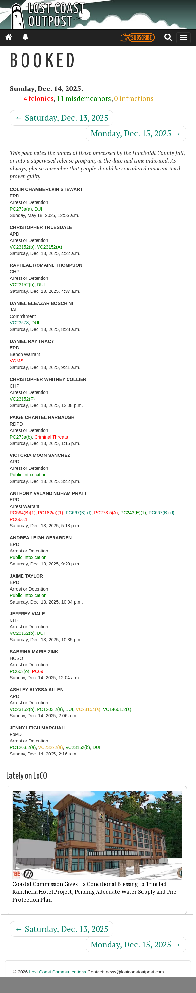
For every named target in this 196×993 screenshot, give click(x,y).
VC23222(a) (50, 747)
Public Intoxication (28, 474)
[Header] (98, 14)
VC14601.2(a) (117, 709)
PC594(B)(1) (23, 512)
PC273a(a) (21, 208)
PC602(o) (19, 671)
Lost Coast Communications (57, 971)
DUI (38, 208)
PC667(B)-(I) (78, 512)
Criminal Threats (51, 437)
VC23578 (19, 322)
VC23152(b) (22, 247)
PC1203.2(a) (50, 709)
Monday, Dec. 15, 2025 (136, 133)
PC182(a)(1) (50, 512)
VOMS (16, 360)
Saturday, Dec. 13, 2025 (61, 117)
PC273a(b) (21, 437)
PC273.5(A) (106, 512)
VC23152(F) (22, 398)
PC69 (37, 671)
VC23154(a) (88, 709)
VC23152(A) (49, 247)
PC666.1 (18, 519)
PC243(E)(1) (133, 512)
